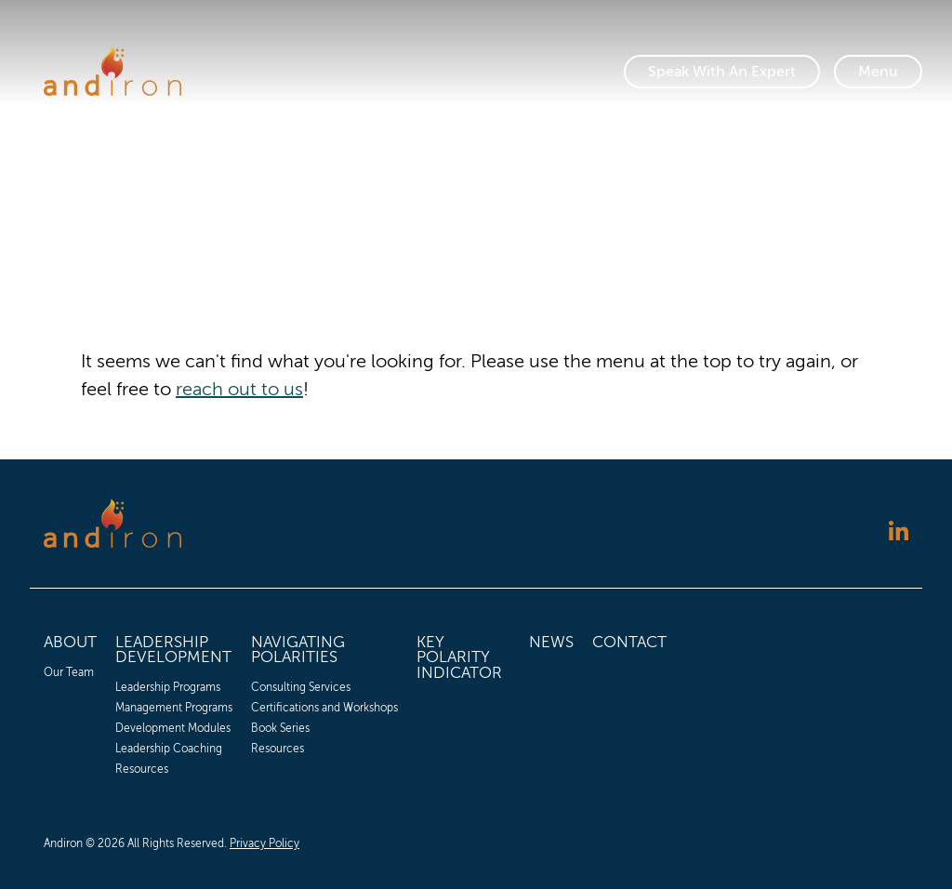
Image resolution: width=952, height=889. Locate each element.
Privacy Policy (264, 843)
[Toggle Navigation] (878, 71)
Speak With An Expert (722, 71)
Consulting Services (300, 687)
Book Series (280, 728)
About (70, 642)
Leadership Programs (167, 687)
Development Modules (173, 728)
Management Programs (173, 707)
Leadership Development (173, 650)
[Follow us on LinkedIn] (898, 533)
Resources (141, 769)
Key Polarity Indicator (459, 657)
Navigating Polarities (298, 650)
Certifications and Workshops (324, 707)
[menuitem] (70, 703)
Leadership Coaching (168, 748)
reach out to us (239, 389)
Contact (629, 642)
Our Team (69, 672)
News (551, 642)
